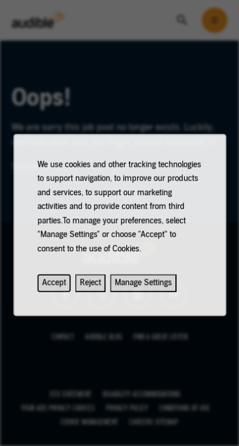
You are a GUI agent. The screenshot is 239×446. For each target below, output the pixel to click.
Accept (56, 288)
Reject (91, 288)
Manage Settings (142, 288)
